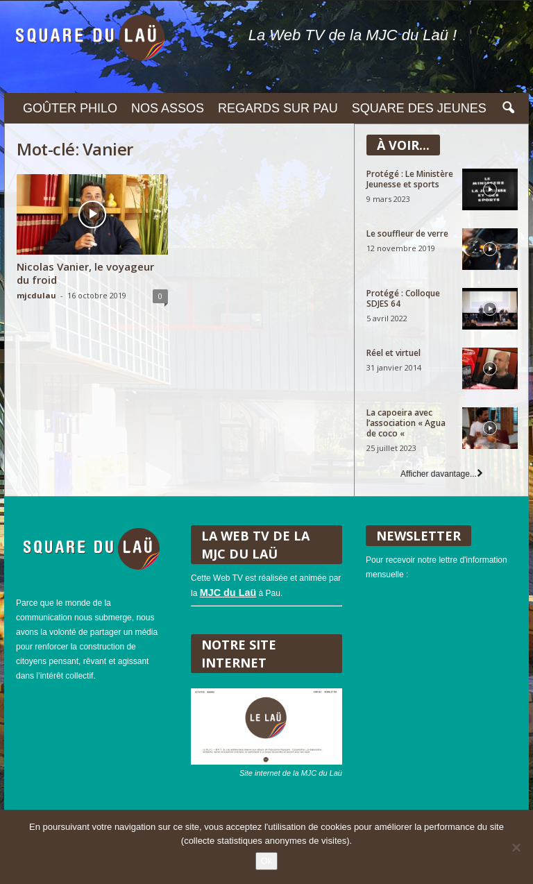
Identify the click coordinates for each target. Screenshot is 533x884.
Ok (267, 861)
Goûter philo (70, 108)
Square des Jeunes (419, 108)
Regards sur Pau (278, 108)
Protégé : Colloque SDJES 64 (403, 298)
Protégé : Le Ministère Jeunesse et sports (409, 179)
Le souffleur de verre (407, 233)
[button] (508, 108)
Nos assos (167, 108)
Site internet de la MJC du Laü (290, 773)
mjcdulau (36, 295)
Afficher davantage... (441, 474)
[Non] (516, 847)
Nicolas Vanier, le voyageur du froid (85, 273)
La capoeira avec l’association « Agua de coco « (406, 423)
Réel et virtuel (393, 353)
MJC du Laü (228, 592)
